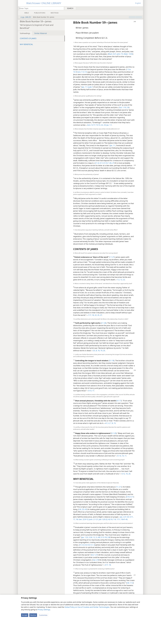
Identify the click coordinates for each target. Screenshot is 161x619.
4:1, (106, 423)
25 (104, 350)
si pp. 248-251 (24, 17)
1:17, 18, (91, 315)
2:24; (90, 537)
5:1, (91, 545)
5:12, (123, 474)
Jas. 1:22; (85, 537)
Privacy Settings (44, 609)
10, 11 (123, 456)
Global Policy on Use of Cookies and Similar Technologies (87, 607)
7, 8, (111, 423)
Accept (24, 615)
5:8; (128, 583)
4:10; (128, 497)
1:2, (118, 279)
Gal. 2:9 (96, 560)
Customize (43, 615)
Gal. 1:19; (122, 107)
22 (124, 279)
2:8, (80, 509)
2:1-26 (103, 323)
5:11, (131, 517)
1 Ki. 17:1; (117, 519)
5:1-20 (113, 433)
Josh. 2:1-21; (93, 519)
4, (109, 423)
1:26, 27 (111, 163)
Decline (33, 615)
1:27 (95, 555)
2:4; (85, 545)
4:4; (92, 555)
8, (96, 350)
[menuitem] (141, 8)
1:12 (131, 583)
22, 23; (103, 125)
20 (129, 474)
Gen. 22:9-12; (83, 519)
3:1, (80, 545)
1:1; (117, 487)
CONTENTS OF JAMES (28, 38)
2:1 (120, 487)
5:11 (132, 497)
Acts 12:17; (91, 125)
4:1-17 (119, 401)
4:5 (85, 509)
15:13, (98, 125)
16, (98, 350)
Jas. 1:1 (109, 125)
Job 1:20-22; (103, 519)
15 (114, 423)
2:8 (108, 537)
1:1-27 (111, 257)
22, (95, 315)
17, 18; (75, 519)
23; (82, 509)
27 (101, 315)
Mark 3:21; (112, 54)
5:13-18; (104, 537)
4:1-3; (101, 163)
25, (98, 315)
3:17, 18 (108, 565)
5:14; (106, 163)
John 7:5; (120, 54)
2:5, (94, 350)
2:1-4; (97, 163)
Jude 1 (90, 87)
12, (121, 279)
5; (96, 537)
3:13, (90, 390)
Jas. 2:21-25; (124, 517)
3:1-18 (111, 360)
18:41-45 (124, 519)
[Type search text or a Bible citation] (40, 8)
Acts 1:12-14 (82, 72)
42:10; (110, 519)
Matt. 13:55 (128, 54)
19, (101, 350)
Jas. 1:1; (85, 87)
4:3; (88, 545)
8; (83, 545)
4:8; (99, 537)
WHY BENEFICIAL (26, 44)
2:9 (127, 107)
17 (93, 390)
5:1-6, (119, 456)
